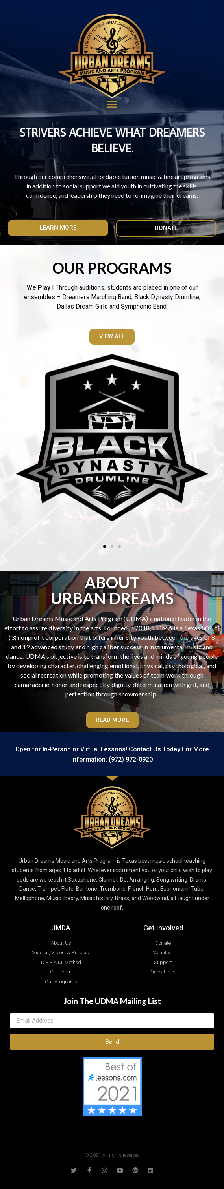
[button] (58, 228)
